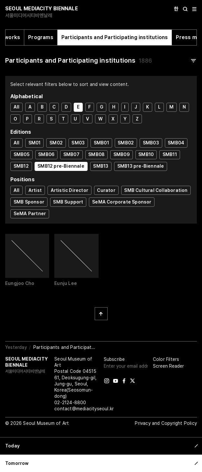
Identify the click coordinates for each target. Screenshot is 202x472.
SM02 (56, 142)
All (17, 107)
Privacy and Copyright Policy (166, 423)
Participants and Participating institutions (114, 37)
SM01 (34, 142)
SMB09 (121, 154)
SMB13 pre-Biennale (140, 166)
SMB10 (146, 154)
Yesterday (16, 347)
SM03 (78, 142)
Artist (35, 190)
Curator (106, 190)
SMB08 (96, 154)
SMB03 (151, 142)
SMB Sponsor (29, 202)
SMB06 (46, 154)
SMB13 (100, 166)
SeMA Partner (30, 213)
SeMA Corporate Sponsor (121, 202)
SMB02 (126, 142)
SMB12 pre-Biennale (60, 166)
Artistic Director (69, 190)
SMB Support (68, 202)
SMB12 (21, 166)
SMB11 (170, 154)
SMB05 (21, 154)
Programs (40, 37)
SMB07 (71, 154)
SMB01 (101, 142)
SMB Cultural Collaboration (155, 190)
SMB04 (176, 142)
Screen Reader (168, 366)
